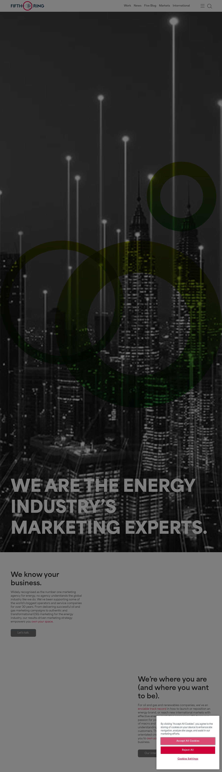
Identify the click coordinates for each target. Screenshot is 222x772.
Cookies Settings (188, 759)
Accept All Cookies (188, 741)
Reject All (188, 750)
